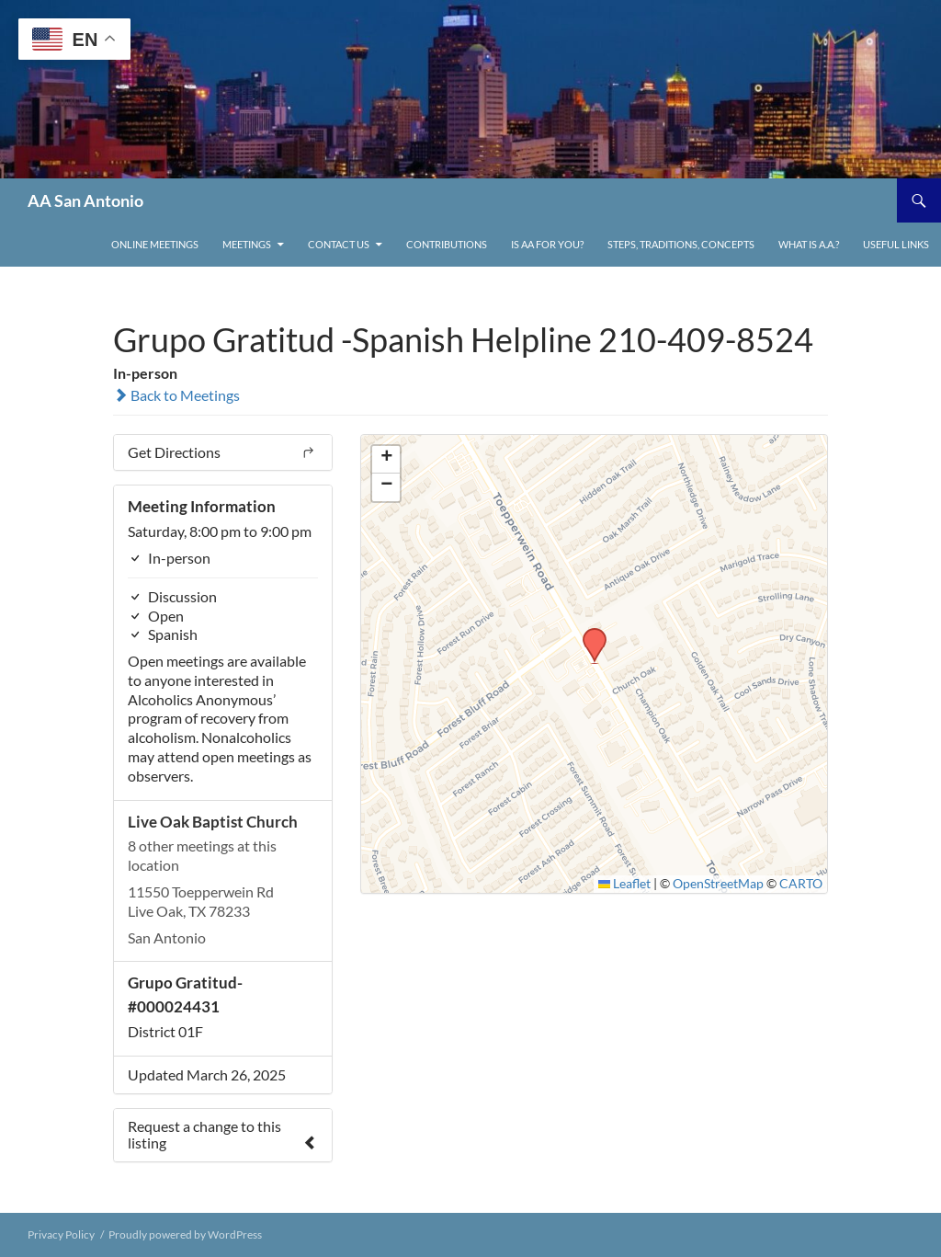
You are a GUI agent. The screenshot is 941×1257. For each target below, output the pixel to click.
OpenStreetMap (718, 883)
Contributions (446, 244)
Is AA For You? (547, 244)
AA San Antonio (85, 200)
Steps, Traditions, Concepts (680, 244)
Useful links (896, 244)
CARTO (800, 883)
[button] (588, 633)
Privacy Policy (61, 1234)
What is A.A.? (808, 244)
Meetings (246, 244)
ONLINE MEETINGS (154, 244)
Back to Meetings (176, 395)
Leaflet (625, 883)
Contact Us (338, 244)
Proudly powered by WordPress (185, 1234)
